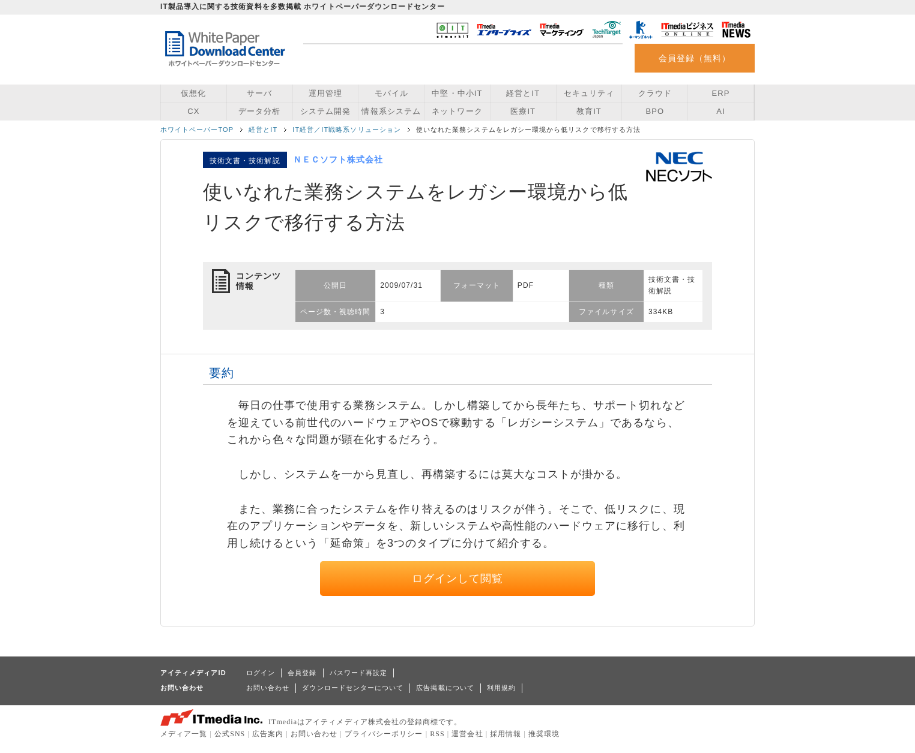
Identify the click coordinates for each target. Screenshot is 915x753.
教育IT (589, 111)
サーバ (259, 93)
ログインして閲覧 (458, 579)
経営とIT (523, 93)
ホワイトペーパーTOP (197, 129)
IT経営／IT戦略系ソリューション (346, 129)
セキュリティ (589, 93)
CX (193, 111)
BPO (654, 111)
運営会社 (467, 734)
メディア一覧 (183, 734)
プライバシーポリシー (384, 734)
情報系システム (390, 111)
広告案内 (267, 734)
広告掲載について (445, 687)
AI (720, 111)
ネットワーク (457, 111)
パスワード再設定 (359, 672)
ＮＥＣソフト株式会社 (338, 159)
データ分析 (259, 111)
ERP (721, 93)
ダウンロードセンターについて (352, 687)
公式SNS (229, 734)
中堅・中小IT (457, 93)
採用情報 (505, 734)
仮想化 (193, 93)
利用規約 (501, 687)
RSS (437, 734)
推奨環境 (544, 734)
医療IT (523, 111)
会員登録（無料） (695, 58)
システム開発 (325, 111)
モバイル (391, 93)
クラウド (655, 93)
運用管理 (325, 93)
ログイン (260, 672)
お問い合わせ (267, 687)
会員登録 (302, 672)
